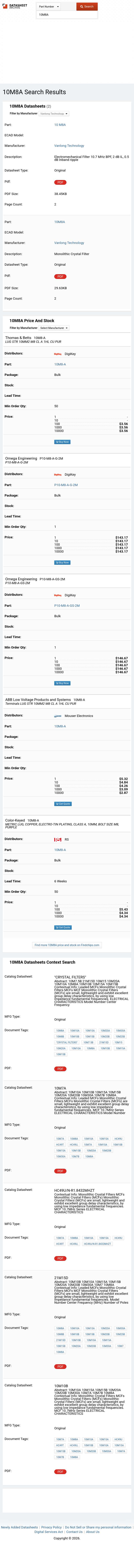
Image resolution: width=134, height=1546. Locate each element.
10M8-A (60, 364)
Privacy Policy (51, 1527)
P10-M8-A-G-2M (66, 485)
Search (86, 6)
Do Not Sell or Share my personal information (98, 1527)
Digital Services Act (49, 1532)
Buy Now (62, 441)
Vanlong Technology (69, 146)
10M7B (75, 1156)
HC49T (60, 1144)
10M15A (90, 1030)
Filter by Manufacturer (23, 113)
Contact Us (74, 1532)
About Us (92, 1532)
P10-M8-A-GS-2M (67, 606)
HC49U (118, 1138)
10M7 (120, 1346)
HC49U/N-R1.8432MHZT (97, 1244)
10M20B (105, 1036)
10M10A (74, 1030)
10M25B (120, 1036)
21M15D (104, 1042)
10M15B (89, 1036)
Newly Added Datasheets (19, 1527)
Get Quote (63, 803)
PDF (60, 182)
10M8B (60, 1036)
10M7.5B (88, 1042)
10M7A (60, 1138)
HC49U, (74, 1144)
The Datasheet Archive (15, 6)
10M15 (118, 1042)
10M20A (105, 1030)
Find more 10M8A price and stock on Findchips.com (67, 945)
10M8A (60, 1030)
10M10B (74, 1036)
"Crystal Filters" (66, 1042)
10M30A (120, 1030)
